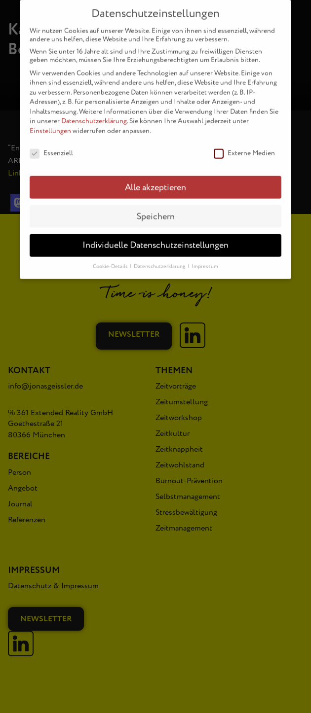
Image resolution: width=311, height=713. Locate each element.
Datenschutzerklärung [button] (160, 260)
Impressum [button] (205, 260)
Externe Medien (244, 146)
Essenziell (51, 146)
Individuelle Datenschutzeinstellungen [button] (155, 239)
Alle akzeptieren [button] (155, 180)
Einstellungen (50, 124)
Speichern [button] (156, 209)
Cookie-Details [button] (111, 260)
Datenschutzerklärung (94, 114)
